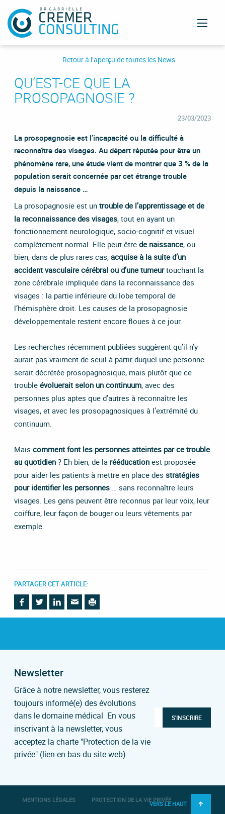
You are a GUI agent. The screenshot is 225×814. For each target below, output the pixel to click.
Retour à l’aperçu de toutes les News (118, 60)
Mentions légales (49, 799)
